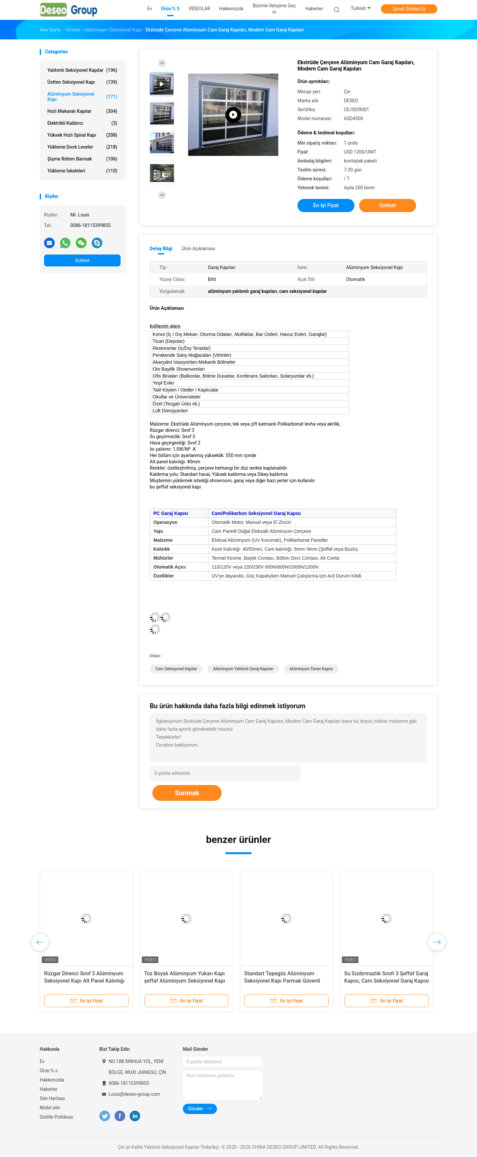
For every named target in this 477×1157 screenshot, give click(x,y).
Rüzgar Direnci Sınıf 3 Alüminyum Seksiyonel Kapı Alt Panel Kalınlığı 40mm (84, 980)
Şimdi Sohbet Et (409, 9)
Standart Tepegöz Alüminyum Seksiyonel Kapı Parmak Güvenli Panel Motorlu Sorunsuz (282, 980)
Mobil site (50, 1107)
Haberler (48, 1089)
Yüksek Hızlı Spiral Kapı (82, 135)
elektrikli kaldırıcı (82, 123)
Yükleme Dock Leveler (82, 147)
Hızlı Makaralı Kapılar (82, 111)
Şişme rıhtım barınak (82, 159)
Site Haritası (52, 1098)
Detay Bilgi (161, 248)
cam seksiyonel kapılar (176, 669)
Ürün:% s (49, 1070)
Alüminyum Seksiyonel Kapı (82, 96)
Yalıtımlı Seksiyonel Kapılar (82, 70)
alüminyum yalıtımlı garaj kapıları (243, 669)
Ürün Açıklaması (198, 248)
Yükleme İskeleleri (82, 170)
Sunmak (187, 793)
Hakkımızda (52, 1080)
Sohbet (82, 260)
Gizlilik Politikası (56, 1117)
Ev (42, 1061)
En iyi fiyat (326, 205)
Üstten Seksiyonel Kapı (82, 82)
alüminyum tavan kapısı (311, 669)
